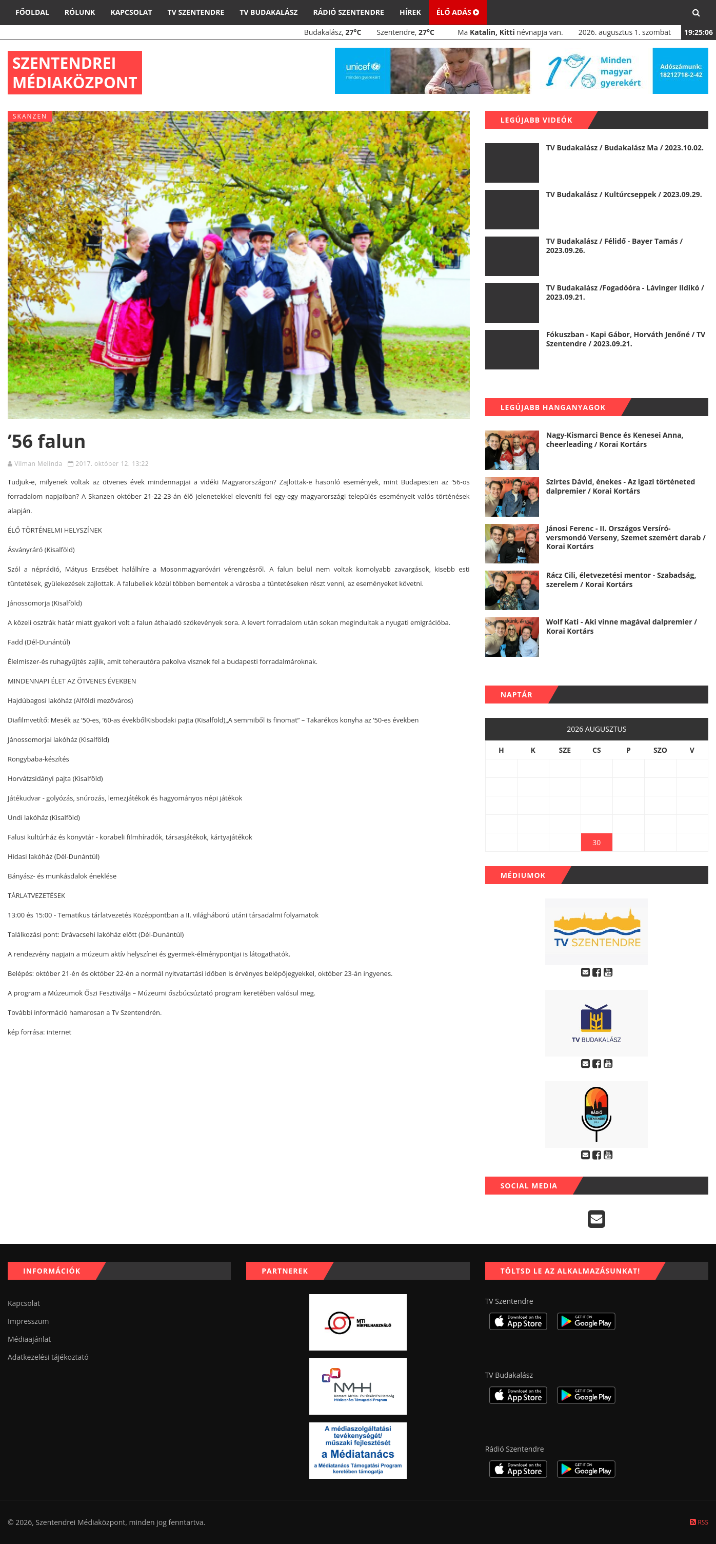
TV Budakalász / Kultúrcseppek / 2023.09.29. (624, 194)
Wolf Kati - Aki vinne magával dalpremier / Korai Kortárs (621, 626)
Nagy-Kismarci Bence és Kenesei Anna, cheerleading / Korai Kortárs (615, 439)
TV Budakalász (268, 12)
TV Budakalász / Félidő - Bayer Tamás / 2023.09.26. (614, 245)
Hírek (410, 12)
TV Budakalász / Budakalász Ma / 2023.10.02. (625, 147)
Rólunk (80, 12)
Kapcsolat (131, 12)
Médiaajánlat (29, 1339)
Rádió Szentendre (348, 12)
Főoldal (32, 12)
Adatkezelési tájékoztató (48, 1357)
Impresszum (28, 1321)
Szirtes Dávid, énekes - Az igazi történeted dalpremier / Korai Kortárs (620, 486)
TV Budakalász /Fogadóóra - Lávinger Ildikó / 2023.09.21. (625, 292)
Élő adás (458, 12)
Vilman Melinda (38, 463)
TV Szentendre (196, 12)
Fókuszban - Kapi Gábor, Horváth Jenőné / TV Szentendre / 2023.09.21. (626, 338)
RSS (699, 1522)
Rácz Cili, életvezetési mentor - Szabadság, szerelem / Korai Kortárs (621, 579)
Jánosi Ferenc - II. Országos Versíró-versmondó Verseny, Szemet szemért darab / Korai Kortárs (626, 537)
